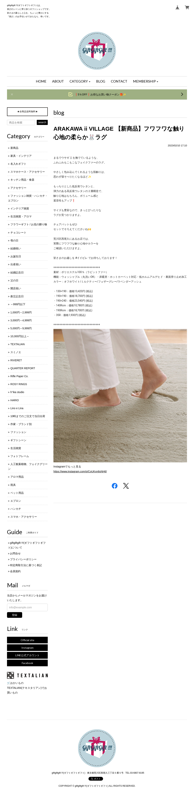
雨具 (13, 484)
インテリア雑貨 (19, 208)
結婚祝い (15, 248)
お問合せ (15, 553)
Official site (27, 640)
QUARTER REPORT (22, 368)
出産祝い (15, 264)
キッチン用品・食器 (22, 179)
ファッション (18, 432)
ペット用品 (17, 492)
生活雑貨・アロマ (21, 216)
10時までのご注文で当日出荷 (27, 416)
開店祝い (15, 288)
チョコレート (18, 232)
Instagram (27, 647)
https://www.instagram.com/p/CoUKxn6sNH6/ (80, 471)
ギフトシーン (18, 440)
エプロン (15, 500)
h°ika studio (17, 392)
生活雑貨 (15, 448)
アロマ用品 (17, 476)
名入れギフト (18, 163)
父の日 (14, 280)
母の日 (14, 240)
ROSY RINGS (18, 384)
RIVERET (16, 360)
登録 (14, 614)
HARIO (14, 400)
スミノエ (15, 352)
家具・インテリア (21, 155)
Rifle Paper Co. (19, 376)
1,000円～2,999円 (21, 312)
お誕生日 (15, 256)
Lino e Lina (16, 408)
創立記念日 (17, 296)
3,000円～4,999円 (21, 320)
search (42, 122)
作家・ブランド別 (21, 424)
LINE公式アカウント (27, 655)
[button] (80, 81)
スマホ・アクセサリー (23, 516)
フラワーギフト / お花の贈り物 (28, 224)
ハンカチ (15, 508)
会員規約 (15, 571)
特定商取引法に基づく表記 (26, 565)
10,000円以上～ (19, 336)
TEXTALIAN (17, 344)
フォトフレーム (19, 456)
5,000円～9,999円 (21, 328)
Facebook (27, 663)
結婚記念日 (17, 272)
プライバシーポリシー (23, 559)
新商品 (14, 147)
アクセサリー (18, 187)
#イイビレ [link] (81, 257)
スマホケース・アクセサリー (27, 171)
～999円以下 (17, 304)
